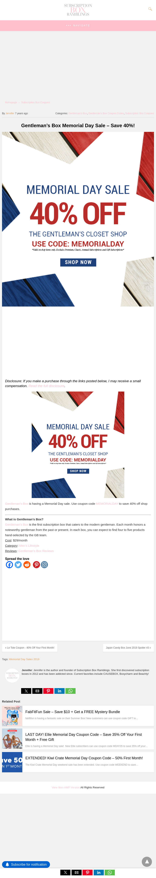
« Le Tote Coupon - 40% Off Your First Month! (29, 647)
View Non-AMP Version (66, 787)
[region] (76, 342)
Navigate (81, 25)
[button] (78, 25)
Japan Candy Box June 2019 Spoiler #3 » (128, 647)
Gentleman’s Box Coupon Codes (106, 113)
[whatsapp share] (70, 692)
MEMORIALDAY (107, 503)
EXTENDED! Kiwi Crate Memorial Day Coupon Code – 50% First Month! (84, 758)
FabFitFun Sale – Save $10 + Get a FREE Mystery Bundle (72, 712)
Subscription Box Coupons (35, 102)
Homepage (11, 102)
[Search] (149, 9)
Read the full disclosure (46, 386)
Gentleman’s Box (78, 113)
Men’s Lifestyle (29, 545)
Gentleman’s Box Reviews (36, 551)
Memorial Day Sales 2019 (24, 659)
